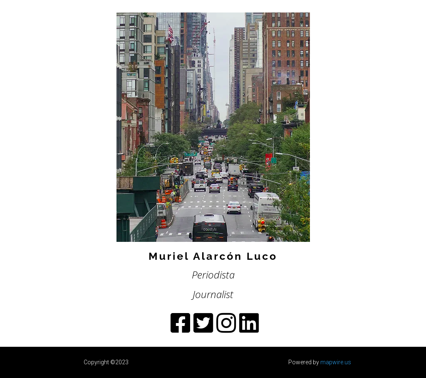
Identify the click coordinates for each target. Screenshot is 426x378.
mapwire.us (335, 362)
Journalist (213, 294)
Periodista (213, 274)
